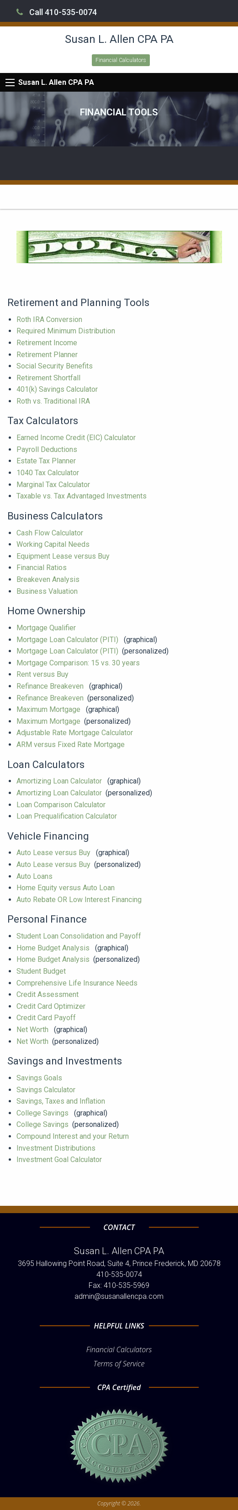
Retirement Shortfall (49, 378)
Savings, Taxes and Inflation (61, 1101)
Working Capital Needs (53, 544)
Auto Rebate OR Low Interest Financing (79, 899)
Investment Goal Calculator (60, 1159)
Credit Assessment (48, 994)
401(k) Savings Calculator (58, 389)
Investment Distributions (56, 1148)
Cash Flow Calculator (50, 533)
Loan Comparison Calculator (61, 804)
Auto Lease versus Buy (54, 852)
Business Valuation (47, 591)
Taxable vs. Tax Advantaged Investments (82, 496)
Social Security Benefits (55, 366)
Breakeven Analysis (48, 579)
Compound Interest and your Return (73, 1136)
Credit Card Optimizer (51, 1006)
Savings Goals (40, 1078)
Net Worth (33, 1029)
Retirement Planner (47, 354)
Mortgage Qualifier (47, 627)
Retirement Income (47, 342)
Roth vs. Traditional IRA (54, 401)
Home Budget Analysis (53, 948)
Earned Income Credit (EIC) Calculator (77, 437)
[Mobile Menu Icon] (10, 82)
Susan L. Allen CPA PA (56, 82)
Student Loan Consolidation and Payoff (79, 936)
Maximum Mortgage (49, 709)
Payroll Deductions (47, 449)
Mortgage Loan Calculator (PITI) (68, 639)
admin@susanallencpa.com (119, 1296)
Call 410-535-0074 (56, 12)
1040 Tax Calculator (48, 472)
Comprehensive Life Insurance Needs (77, 983)
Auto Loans (35, 876)
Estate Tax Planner (47, 461)
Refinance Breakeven (50, 686)
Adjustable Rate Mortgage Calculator (75, 732)
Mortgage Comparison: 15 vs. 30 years (79, 663)
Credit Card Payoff (47, 1017)
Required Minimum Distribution (66, 331)
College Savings (43, 1113)
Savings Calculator (46, 1089)
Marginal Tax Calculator (54, 484)
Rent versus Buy (43, 674)
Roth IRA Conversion (50, 319)
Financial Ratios (42, 567)
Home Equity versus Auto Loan (66, 887)
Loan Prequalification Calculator (67, 816)
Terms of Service (119, 1364)
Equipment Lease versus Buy (63, 556)
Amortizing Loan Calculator (60, 781)
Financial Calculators (120, 60)
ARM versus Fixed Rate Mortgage (71, 744)
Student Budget (42, 971)
